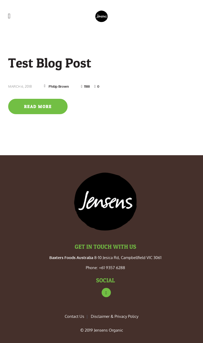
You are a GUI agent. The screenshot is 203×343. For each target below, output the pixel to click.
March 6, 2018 (20, 86)
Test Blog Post (49, 63)
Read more (38, 106)
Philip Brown (59, 86)
